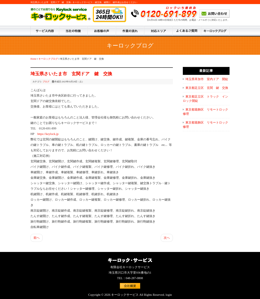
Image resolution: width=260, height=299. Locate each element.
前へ (37, 237)
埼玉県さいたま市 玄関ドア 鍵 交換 (71, 73)
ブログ (46, 81)
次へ (167, 237)
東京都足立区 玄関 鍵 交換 (206, 87)
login (169, 294)
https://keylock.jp (48, 134)
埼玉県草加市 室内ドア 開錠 (206, 79)
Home (33, 58)
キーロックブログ (48, 58)
